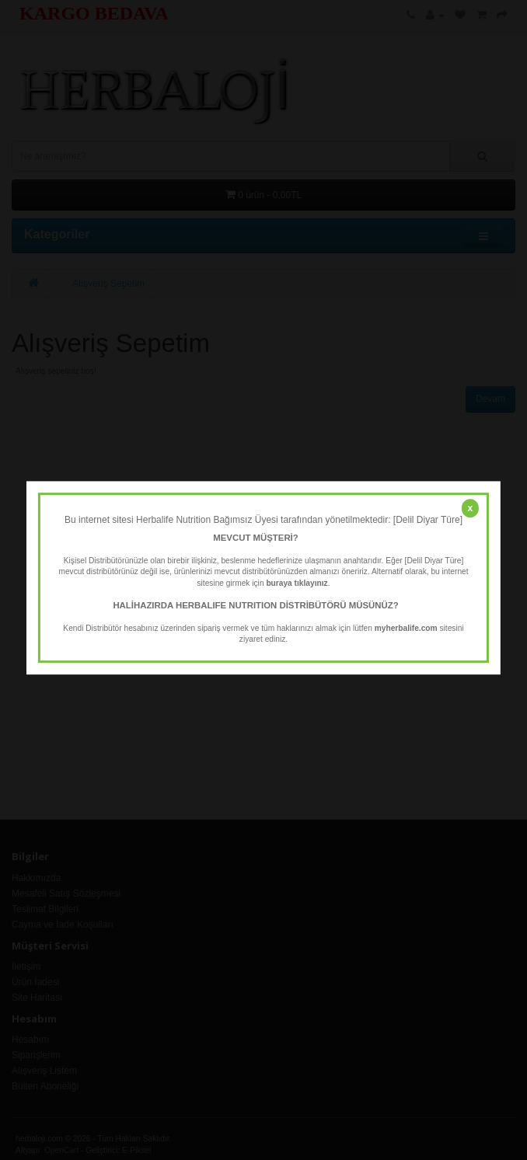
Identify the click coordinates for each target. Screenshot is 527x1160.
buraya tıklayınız (296, 583)
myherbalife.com (406, 628)
